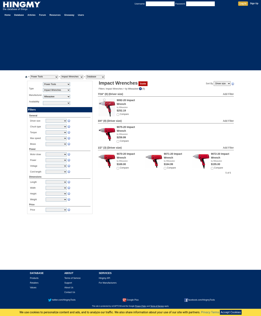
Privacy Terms (210, 312)
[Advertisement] (130, 45)
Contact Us (69, 292)
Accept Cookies (231, 312)
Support (68, 283)
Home (8, 15)
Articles (32, 15)
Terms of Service (157, 306)
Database (19, 15)
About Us (68, 287)
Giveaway (69, 15)
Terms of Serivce (72, 278)
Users (81, 15)
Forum (42, 15)
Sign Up (254, 3)
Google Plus (130, 300)
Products (34, 278)
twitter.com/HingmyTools (61, 300)
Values (33, 287)
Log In (243, 3)
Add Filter (228, 94)
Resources (55, 15)
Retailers (34, 283)
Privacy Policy (140, 306)
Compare (124, 114)
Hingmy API (104, 278)
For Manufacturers (108, 283)
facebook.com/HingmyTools (199, 300)
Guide (143, 83)
